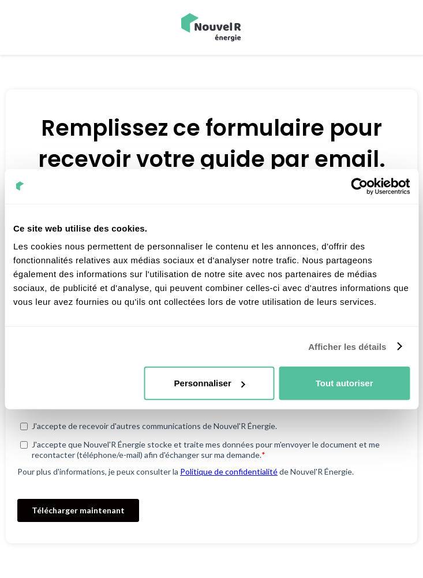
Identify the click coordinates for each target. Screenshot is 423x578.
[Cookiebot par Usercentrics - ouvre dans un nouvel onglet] (359, 186)
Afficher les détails (347, 346)
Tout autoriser (344, 383)
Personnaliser (209, 383)
